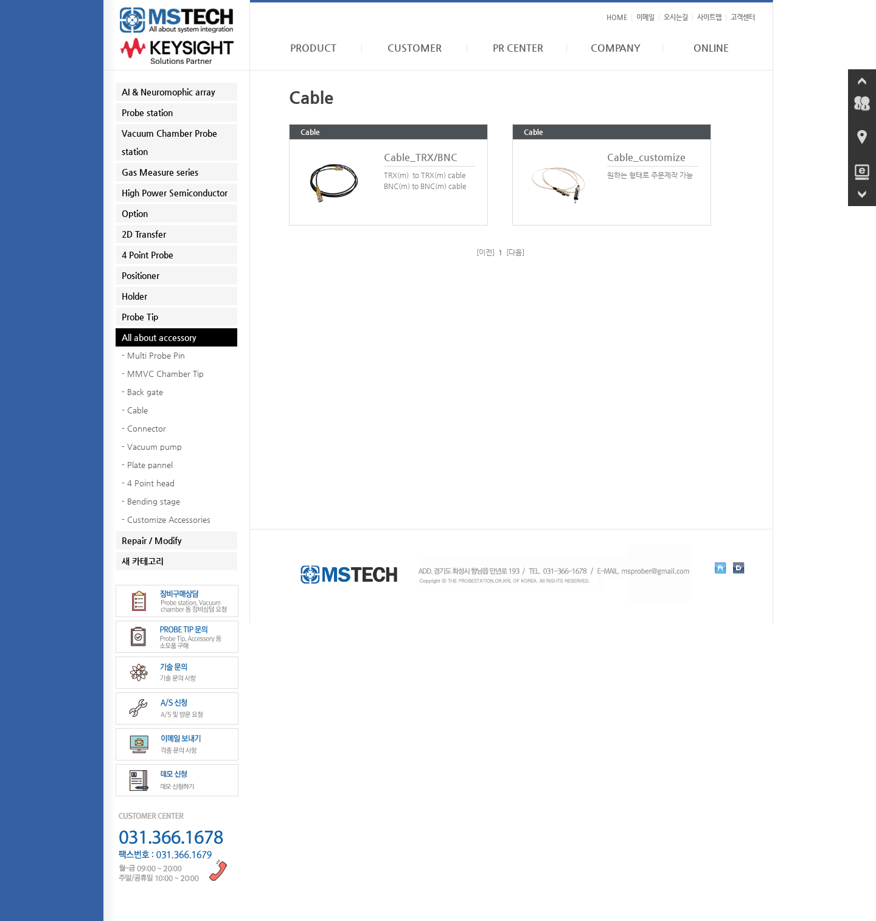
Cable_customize (646, 157)
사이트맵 (709, 17)
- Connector (144, 428)
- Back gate (142, 391)
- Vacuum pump (152, 446)
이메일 (645, 17)
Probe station (147, 112)
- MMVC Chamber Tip (163, 373)
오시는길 (676, 17)
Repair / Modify (152, 540)
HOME (617, 17)
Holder (134, 296)
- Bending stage (151, 501)
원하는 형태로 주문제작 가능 (650, 175)
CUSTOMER (415, 48)
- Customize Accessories (166, 519)
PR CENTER (518, 48)
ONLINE (711, 48)
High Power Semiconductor (175, 193)
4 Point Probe (147, 255)
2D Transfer (144, 234)
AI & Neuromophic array (168, 92)
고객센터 (743, 17)
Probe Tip (140, 317)
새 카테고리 (143, 561)
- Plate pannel (147, 464)
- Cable (135, 410)
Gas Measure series (160, 172)
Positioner (140, 275)
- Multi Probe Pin (153, 355)
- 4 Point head (148, 483)
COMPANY (616, 48)
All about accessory (159, 337)
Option (135, 213)
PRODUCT (313, 48)
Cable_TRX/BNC (420, 157)
